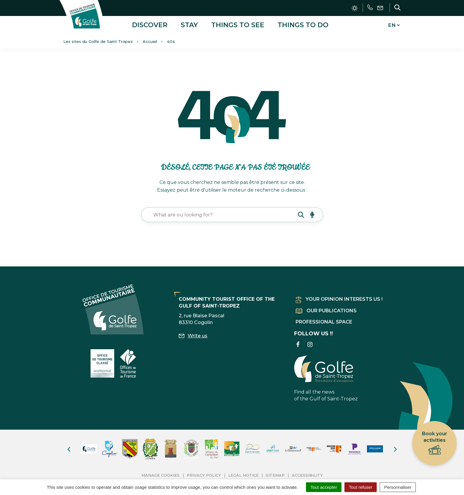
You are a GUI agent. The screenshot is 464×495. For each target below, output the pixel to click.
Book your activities (434, 443)
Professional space (324, 321)
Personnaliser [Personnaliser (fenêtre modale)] (397, 487)
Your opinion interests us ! (339, 299)
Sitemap (275, 474)
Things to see (237, 25)
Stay (189, 25)
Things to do (303, 25)
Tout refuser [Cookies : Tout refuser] (360, 487)
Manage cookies (160, 474)
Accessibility (307, 474)
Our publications (326, 310)
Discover (149, 25)
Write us (193, 335)
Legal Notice (243, 474)
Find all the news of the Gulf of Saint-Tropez (326, 378)
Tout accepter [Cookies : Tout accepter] (323, 487)
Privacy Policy (204, 474)
